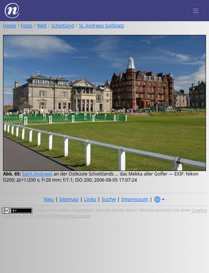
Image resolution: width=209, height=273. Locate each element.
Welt (42, 25)
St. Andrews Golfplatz (101, 25)
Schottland (62, 25)
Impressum (134, 199)
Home (9, 25)
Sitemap (68, 199)
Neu (49, 199)
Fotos (27, 25)
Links (90, 199)
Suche (108, 199)
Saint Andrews (37, 174)
